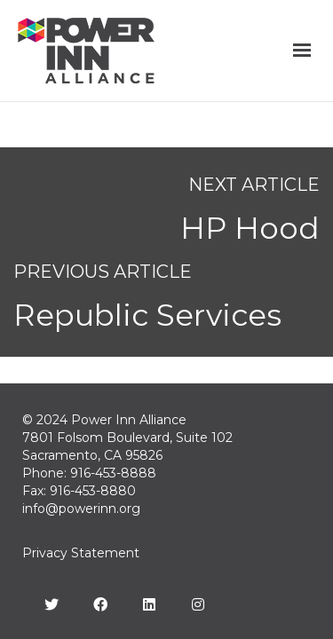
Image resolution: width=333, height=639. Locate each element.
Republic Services (147, 314)
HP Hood (250, 227)
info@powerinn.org (81, 509)
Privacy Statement (80, 553)
